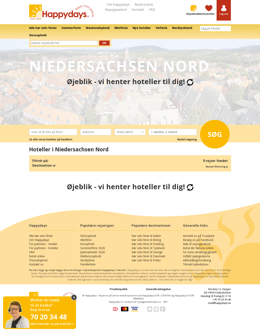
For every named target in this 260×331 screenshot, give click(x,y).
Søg (214, 134)
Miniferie (86, 240)
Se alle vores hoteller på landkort (50, 139)
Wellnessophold (90, 256)
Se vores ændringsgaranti (200, 252)
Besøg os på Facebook (198, 240)
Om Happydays (118, 4)
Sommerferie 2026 (92, 248)
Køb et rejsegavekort (197, 244)
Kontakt (138, 9)
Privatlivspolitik (119, 289)
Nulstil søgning (187, 139)
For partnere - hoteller (43, 248)
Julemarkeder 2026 (92, 252)
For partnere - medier (43, 244)
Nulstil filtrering (217, 166)
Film (32, 252)
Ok (104, 43)
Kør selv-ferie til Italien (146, 236)
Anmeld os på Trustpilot (199, 236)
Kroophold (87, 244)
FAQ (152, 9)
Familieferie (88, 264)
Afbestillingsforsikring (197, 260)
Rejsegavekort (116, 9)
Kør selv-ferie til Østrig (146, 240)
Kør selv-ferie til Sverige (147, 252)
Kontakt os (36, 264)
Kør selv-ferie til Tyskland (148, 248)
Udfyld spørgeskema (196, 256)
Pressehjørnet (38, 260)
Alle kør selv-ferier (41, 236)
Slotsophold (88, 236)
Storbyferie (87, 260)
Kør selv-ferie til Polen (146, 260)
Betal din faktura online (198, 248)
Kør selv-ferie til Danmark (148, 256)
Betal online (144, 4)
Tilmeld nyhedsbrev (195, 264)
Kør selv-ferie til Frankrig (148, 244)
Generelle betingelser (158, 289)
